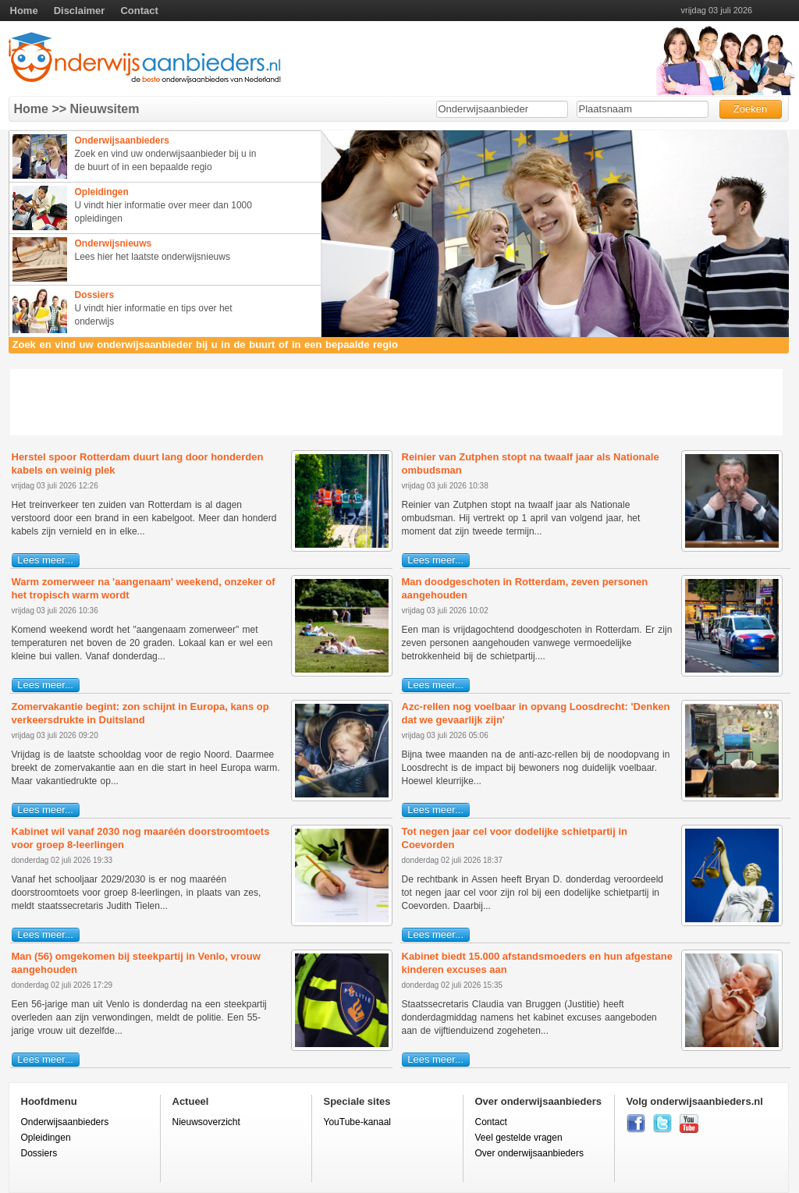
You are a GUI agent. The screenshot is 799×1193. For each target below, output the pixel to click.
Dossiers (39, 1153)
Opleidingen (46, 1137)
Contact (139, 10)
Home (24, 10)
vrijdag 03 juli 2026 (717, 10)
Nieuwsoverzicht (206, 1122)
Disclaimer (79, 10)
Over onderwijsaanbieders (529, 1153)
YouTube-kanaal (358, 1122)
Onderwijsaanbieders (65, 1122)
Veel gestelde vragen (519, 1137)
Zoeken (750, 109)
